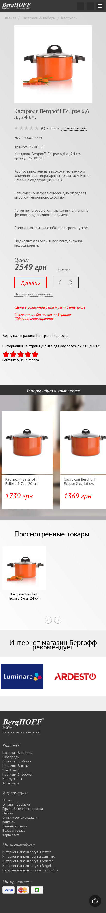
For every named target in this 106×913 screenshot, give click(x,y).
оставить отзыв (74, 128)
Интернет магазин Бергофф (21, 732)
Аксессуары (11, 783)
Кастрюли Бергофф (52, 335)
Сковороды (11, 757)
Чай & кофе (11, 770)
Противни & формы (17, 774)
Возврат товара (13, 830)
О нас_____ (10, 800)
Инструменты (12, 779)
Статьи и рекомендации (19, 817)
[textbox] (66, 282)
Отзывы (8, 813)
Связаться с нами (14, 826)
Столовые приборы (16, 761)
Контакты (8, 822)
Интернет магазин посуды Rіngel (26, 865)
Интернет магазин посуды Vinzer (26, 852)
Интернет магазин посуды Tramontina (30, 870)
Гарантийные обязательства (22, 809)
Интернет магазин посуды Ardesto (27, 861)
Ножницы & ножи (15, 765)
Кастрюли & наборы (17, 752)
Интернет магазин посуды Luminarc (28, 856)
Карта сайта (11, 835)
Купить (30, 282)
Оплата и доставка (16, 804)
